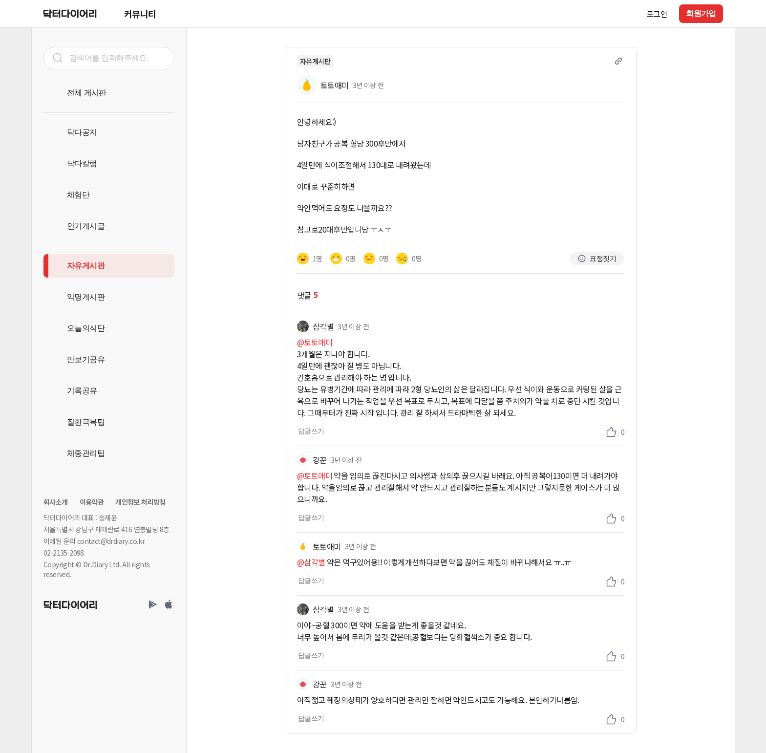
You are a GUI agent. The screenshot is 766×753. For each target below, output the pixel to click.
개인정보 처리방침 (140, 502)
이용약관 (92, 502)
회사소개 (55, 502)
